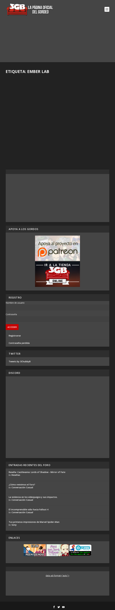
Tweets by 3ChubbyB (20, 361)
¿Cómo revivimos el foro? (22, 484)
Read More (16, 155)
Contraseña (11, 314)
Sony (14, 524)
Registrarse (15, 335)
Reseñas (16, 475)
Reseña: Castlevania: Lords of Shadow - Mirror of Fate (37, 472)
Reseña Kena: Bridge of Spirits (29, 138)
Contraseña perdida (19, 343)
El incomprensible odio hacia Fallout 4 (28, 509)
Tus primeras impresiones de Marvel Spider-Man (34, 522)
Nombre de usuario (15, 302)
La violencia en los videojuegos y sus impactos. (33, 497)
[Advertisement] (57, 41)
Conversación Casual (22, 487)
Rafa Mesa (16, 143)
